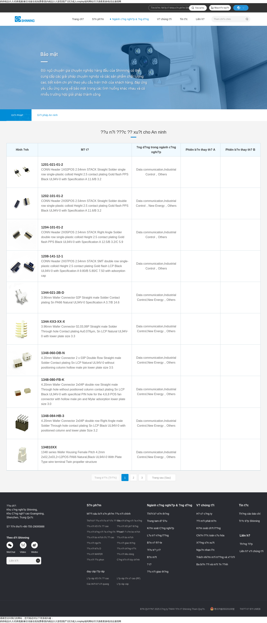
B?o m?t (152, 557)
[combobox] (23, 560)
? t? (149, 564)
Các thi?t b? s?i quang (98, 584)
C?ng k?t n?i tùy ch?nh (128, 560)
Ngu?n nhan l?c (205, 550)
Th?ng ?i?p (246, 544)
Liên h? (200, 19)
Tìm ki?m (199, 8)
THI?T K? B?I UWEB (250, 609)
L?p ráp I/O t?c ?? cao (98, 578)
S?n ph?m (98, 19)
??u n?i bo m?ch (125, 537)
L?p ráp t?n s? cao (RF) (128, 578)
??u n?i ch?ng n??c (126, 548)
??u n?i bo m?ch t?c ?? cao (100, 537)
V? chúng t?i (164, 19)
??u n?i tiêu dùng (125, 554)
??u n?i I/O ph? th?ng (127, 526)
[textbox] (15, 560)
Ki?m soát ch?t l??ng (208, 528)
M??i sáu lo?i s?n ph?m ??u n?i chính (109, 513)
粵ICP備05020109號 (222, 609)
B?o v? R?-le (154, 542)
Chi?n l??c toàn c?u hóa (210, 535)
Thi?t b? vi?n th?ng (158, 513)
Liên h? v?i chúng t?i (251, 551)
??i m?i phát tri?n (206, 521)
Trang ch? (78, 19)
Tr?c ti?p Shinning (249, 521)
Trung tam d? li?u (157, 521)
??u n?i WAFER (95, 554)
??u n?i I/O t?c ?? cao (97, 526)
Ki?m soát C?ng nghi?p (160, 528)
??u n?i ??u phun (95, 560)
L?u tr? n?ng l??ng (158, 535)
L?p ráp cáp (122, 584)
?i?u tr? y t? (154, 550)
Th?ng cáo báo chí (250, 513)
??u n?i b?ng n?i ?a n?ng (129, 521)
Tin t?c (184, 19)
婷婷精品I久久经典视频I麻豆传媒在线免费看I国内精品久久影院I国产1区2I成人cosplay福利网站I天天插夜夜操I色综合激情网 (60, 1)
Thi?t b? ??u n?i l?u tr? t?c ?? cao (100, 521)
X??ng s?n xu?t (205, 542)
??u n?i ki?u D (94, 548)
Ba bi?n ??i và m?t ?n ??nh (212, 564)
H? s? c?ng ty (204, 513)
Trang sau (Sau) (161, 477)
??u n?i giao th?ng (126, 543)
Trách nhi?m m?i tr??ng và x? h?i (215, 557)
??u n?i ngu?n (94, 543)
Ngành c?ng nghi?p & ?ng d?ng (130, 19)
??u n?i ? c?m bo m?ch (128, 532)
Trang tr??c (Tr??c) (106, 477)
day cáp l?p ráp (96, 571)
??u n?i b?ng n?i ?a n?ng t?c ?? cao (100, 532)
